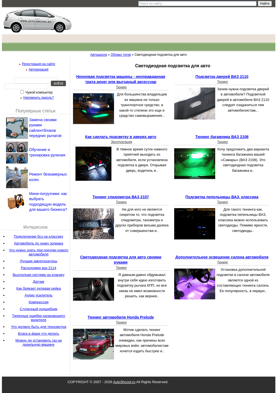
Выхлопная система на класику (38, 275)
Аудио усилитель (39, 295)
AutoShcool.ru (124, 382)
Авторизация (38, 69)
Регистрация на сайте (38, 64)
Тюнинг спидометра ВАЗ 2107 (120, 197)
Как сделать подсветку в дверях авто (120, 137)
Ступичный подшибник (38, 309)
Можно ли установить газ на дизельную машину (38, 342)
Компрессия (39, 302)
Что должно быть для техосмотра (38, 327)
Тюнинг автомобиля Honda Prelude (121, 317)
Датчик (38, 282)
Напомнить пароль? (38, 98)
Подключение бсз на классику (38, 236)
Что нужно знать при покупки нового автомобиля (38, 252)
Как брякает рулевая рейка (38, 288)
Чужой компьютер (39, 92)
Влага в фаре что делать (38, 333)
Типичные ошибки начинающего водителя (38, 318)
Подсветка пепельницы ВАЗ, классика (221, 197)
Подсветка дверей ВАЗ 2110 (222, 76)
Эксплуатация (121, 142)
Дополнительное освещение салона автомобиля (221, 257)
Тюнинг (121, 87)
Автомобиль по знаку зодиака (38, 243)
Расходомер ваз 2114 (38, 268)
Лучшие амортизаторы (38, 261)
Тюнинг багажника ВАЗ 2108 (222, 137)
